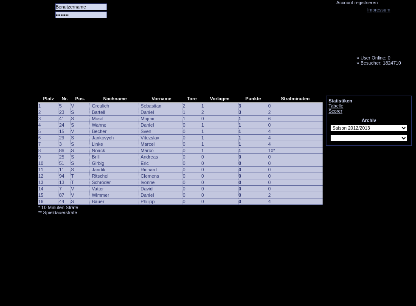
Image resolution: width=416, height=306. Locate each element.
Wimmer (100, 195)
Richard (149, 169)
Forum (154, 82)
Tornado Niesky (225, 48)
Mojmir (148, 118)
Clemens (150, 175)
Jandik (98, 169)
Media (221, 82)
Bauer (98, 201)
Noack (98, 150)
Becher (99, 131)
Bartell (98, 112)
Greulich (100, 105)
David (146, 188)
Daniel (147, 112)
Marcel (148, 144)
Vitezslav (150, 137)
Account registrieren (357, 2)
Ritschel (100, 175)
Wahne (99, 125)
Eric (145, 163)
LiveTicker (188, 82)
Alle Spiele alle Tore (72, 82)
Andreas (149, 156)
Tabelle (336, 105)
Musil (97, 118)
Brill (95, 156)
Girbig (98, 163)
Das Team (121, 82)
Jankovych (103, 137)
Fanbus (254, 82)
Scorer (335, 110)
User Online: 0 (375, 57)
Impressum (378, 9)
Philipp (148, 201)
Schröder (101, 182)
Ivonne (148, 182)
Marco (147, 150)
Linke (97, 144)
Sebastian (151, 105)
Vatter (98, 188)
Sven (146, 131)
